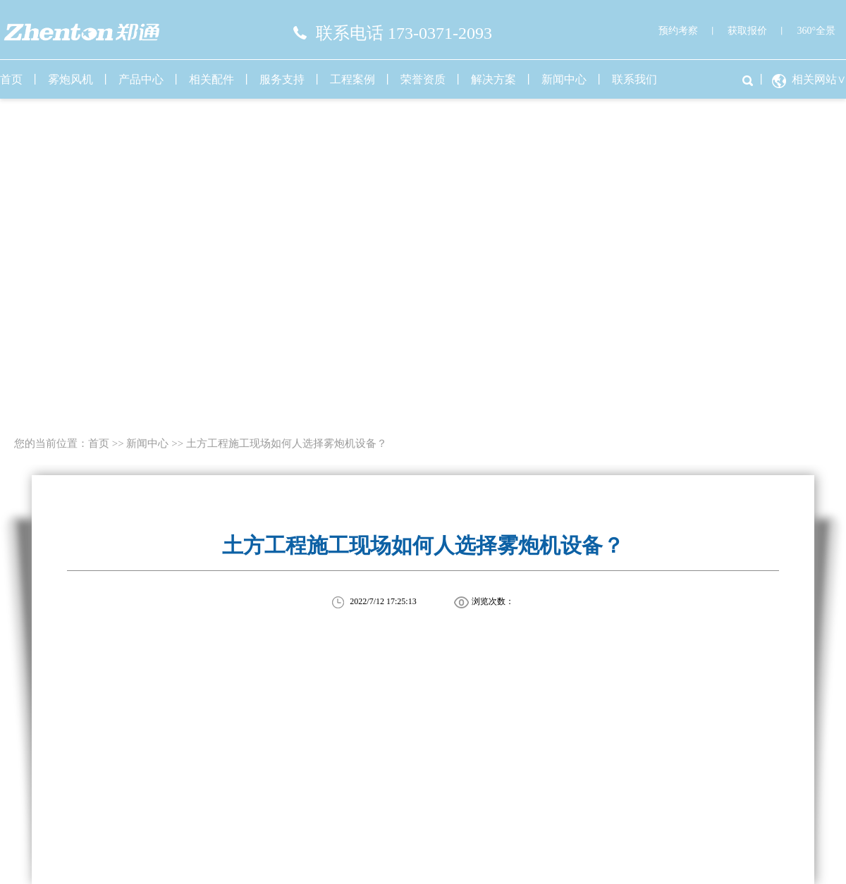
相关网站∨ (819, 79)
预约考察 (678, 30)
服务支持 (282, 79)
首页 (98, 443)
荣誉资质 (423, 79)
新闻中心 (564, 79)
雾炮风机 (70, 79)
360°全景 (816, 30)
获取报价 (747, 30)
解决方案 (493, 79)
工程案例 (352, 79)
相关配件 (211, 79)
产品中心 (141, 79)
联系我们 (634, 79)
